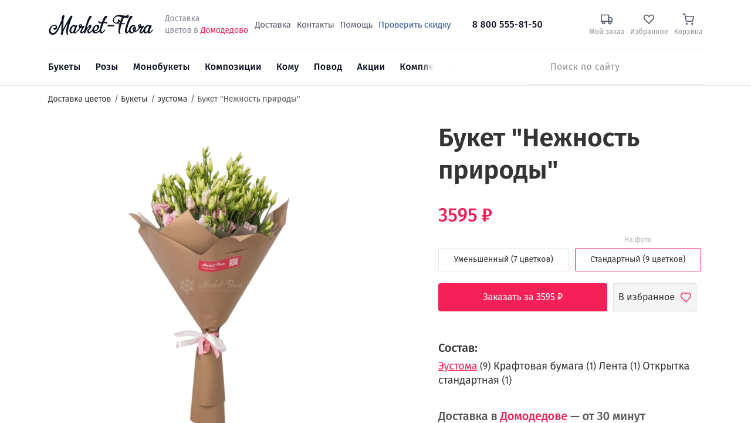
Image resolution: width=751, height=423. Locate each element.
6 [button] (401, 223)
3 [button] (400, 188)
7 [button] (400, 235)
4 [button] (401, 200)
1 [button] (401, 164)
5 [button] (400, 211)
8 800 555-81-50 (507, 24)
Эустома (457, 366)
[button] (396, 144)
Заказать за (531, 297)
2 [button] (400, 176)
